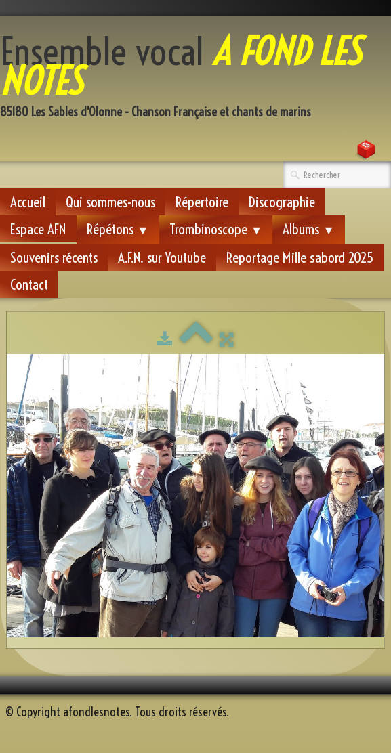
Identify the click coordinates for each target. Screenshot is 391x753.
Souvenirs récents (54, 257)
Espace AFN (38, 229)
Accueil (27, 202)
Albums (309, 229)
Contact (29, 284)
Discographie (282, 202)
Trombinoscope (216, 229)
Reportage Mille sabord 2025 (299, 257)
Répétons (118, 229)
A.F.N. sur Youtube (162, 257)
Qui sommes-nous (110, 202)
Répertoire (202, 202)
